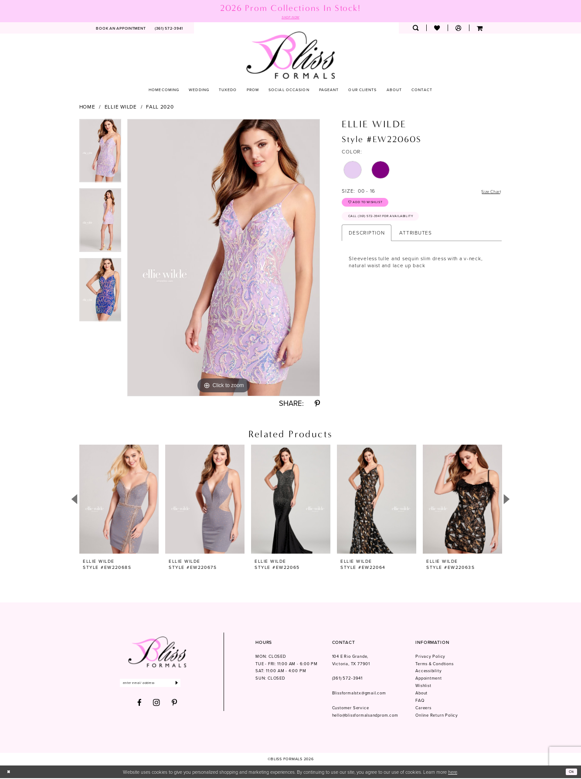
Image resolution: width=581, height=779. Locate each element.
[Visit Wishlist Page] (437, 28)
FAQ (419, 701)
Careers (423, 709)
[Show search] (415, 28)
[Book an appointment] (121, 28)
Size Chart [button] (488, 192)
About (421, 694)
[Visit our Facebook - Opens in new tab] (139, 705)
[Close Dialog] (9, 772)
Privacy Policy (430, 657)
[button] (458, 28)
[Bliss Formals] (290, 55)
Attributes (415, 239)
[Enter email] (157, 685)
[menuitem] (121, 28)
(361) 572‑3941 (347, 679)
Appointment (428, 679)
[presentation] (119, 499)
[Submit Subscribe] (190, 685)
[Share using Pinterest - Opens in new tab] (317, 404)
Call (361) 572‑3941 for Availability (389, 222)
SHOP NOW (290, 17)
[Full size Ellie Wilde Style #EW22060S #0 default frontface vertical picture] (223, 258)
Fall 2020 (160, 107)
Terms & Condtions (434, 665)
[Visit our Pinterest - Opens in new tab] (174, 705)
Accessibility (428, 672)
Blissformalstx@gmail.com (359, 694)
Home (87, 107)
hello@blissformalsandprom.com (365, 716)
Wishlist (423, 687)
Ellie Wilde (121, 107)
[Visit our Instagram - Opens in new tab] (156, 705)
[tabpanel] (100, 155)
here (452, 772)
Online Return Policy (436, 716)
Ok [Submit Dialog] (570, 772)
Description (366, 239)
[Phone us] (169, 28)
